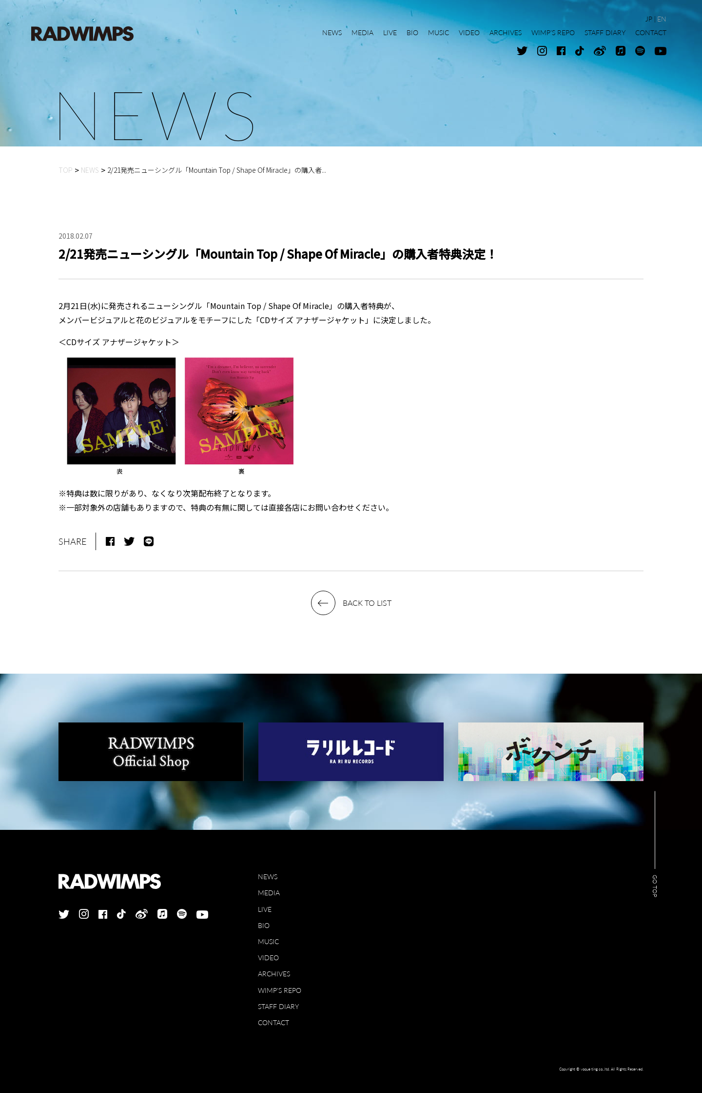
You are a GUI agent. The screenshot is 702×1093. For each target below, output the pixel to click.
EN (661, 18)
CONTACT (273, 1022)
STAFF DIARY (278, 1006)
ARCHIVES (274, 973)
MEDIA (269, 892)
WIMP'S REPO (279, 990)
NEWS (267, 876)
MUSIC (268, 941)
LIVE (265, 909)
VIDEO (268, 957)
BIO (264, 925)
